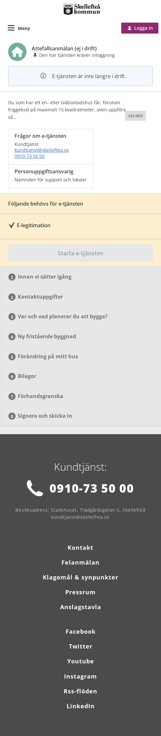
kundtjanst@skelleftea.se (42, 150)
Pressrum (80, 592)
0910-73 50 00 (30, 156)
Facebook (81, 631)
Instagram (80, 676)
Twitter (80, 646)
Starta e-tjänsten (80, 253)
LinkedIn (81, 706)
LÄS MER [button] (135, 115)
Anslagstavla (80, 607)
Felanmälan (80, 562)
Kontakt (80, 547)
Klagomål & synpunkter (80, 577)
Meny (24, 28)
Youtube (80, 661)
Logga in (140, 28)
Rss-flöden (80, 691)
